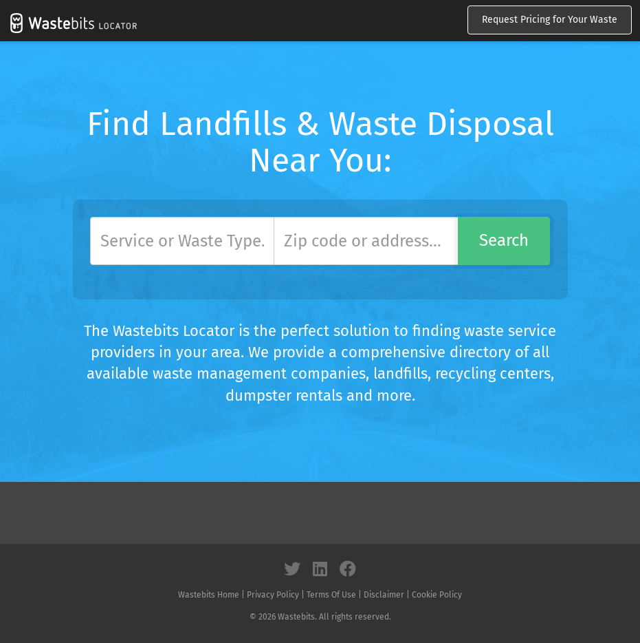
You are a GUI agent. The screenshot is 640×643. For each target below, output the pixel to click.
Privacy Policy (273, 595)
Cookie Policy (437, 595)
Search (504, 240)
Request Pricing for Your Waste (549, 19)
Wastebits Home (208, 595)
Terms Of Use (331, 595)
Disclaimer (384, 595)
